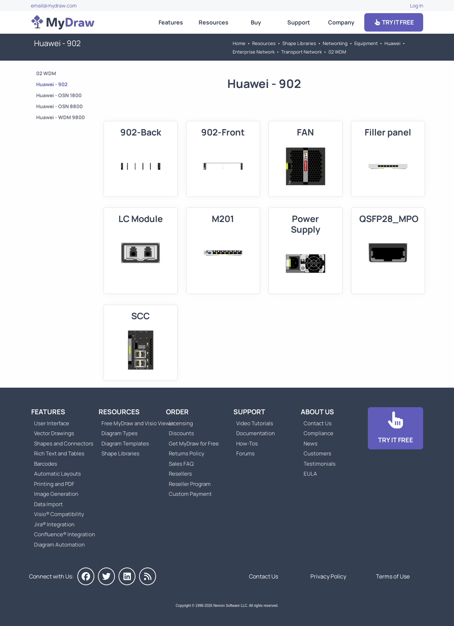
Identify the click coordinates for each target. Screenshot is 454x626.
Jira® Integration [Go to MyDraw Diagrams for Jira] (54, 524)
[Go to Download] (395, 428)
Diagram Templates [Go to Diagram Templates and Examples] (125, 443)
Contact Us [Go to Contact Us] (318, 423)
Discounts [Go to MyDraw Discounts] (181, 433)
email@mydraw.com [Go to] (54, 5)
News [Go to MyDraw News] (310, 443)
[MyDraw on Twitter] (106, 576)
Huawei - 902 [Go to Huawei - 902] (51, 84)
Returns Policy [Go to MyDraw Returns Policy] (186, 453)
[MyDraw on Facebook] (85, 576)
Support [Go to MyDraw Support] (298, 22)
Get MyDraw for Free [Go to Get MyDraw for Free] (194, 443)
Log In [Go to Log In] (416, 5)
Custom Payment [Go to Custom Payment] (190, 494)
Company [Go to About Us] (341, 22)
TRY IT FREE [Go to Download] (393, 22)
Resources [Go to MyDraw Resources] (213, 22)
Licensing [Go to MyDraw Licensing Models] (181, 423)
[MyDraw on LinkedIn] (126, 576)
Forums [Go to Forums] (245, 453)
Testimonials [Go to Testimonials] (320, 463)
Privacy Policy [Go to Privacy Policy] (328, 576)
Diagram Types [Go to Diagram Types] (119, 433)
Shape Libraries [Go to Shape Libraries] (299, 43)
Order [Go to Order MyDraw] (177, 411)
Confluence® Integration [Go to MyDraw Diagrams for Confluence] (64, 534)
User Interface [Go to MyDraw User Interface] (51, 423)
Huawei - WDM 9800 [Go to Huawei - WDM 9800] (60, 117)
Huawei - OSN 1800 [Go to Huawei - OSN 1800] (59, 95)
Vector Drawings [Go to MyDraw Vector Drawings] (54, 433)
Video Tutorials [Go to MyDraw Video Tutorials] (254, 423)
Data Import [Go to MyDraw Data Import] (48, 504)
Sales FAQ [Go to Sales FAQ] (181, 463)
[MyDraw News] (147, 576)
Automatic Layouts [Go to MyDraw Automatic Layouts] (57, 473)
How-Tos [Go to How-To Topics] (247, 443)
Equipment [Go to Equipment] (366, 43)
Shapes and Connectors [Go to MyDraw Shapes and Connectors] (63, 443)
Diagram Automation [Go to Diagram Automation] (59, 544)
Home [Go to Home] (239, 43)
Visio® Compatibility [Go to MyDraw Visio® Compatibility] (59, 514)
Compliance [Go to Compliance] (318, 433)
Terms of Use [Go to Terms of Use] (393, 576)
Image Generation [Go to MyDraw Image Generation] (56, 494)
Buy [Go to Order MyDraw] (256, 22)
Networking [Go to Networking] (335, 43)
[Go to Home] (62, 22)
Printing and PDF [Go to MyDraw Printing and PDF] (54, 484)
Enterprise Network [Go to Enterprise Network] (254, 52)
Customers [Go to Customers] (317, 453)
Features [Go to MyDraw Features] (171, 22)
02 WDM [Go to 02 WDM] (337, 52)
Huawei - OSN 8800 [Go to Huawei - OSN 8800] (59, 106)
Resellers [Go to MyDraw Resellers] (180, 473)
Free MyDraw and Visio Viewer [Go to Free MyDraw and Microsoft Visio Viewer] (135, 423)
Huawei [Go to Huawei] (392, 43)
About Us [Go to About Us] (317, 411)
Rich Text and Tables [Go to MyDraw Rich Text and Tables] (59, 453)
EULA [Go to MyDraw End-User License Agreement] (310, 473)
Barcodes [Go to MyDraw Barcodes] (45, 463)
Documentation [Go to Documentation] (255, 433)
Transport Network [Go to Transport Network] (301, 52)
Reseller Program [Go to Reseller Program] (190, 484)
